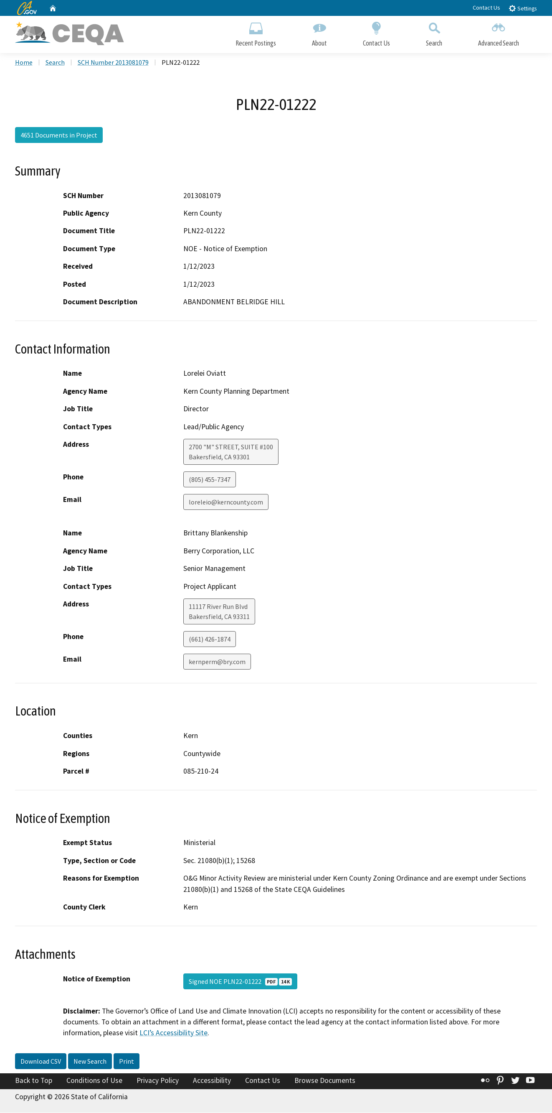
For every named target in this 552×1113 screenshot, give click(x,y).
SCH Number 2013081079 (113, 63)
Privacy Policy (158, 1081)
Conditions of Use (94, 1081)
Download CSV (40, 1062)
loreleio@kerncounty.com (226, 503)
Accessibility (212, 1081)
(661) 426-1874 (209, 640)
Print (126, 1062)
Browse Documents (324, 1081)
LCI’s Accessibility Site (173, 1033)
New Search (89, 1062)
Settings (523, 8)
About (319, 32)
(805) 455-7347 (209, 480)
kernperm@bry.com (217, 662)
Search (434, 32)
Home (24, 63)
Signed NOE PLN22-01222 (240, 982)
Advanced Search (498, 32)
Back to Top (33, 1081)
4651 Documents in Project (58, 136)
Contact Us (486, 7)
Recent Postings (256, 32)
